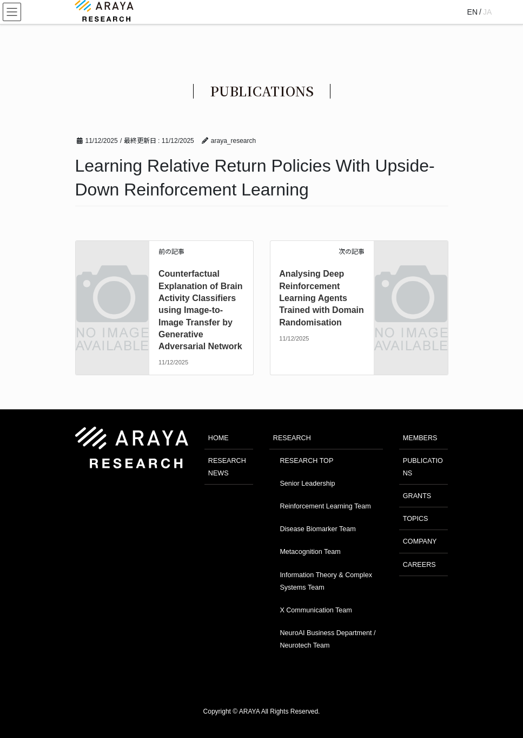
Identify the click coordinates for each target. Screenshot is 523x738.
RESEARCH (292, 438)
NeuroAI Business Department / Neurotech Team (327, 639)
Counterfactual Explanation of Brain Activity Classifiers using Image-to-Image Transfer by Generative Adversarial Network (200, 310)
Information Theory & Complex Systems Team (326, 581)
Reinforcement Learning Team (325, 506)
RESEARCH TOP (306, 461)
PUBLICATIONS (423, 467)
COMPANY (420, 541)
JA (487, 12)
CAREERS (419, 565)
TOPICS (415, 519)
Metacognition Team (310, 552)
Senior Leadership (307, 483)
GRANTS (417, 496)
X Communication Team (316, 610)
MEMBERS (420, 438)
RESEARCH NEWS (227, 467)
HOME (218, 438)
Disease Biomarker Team (317, 529)
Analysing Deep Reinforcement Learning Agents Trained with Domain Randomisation (321, 298)
